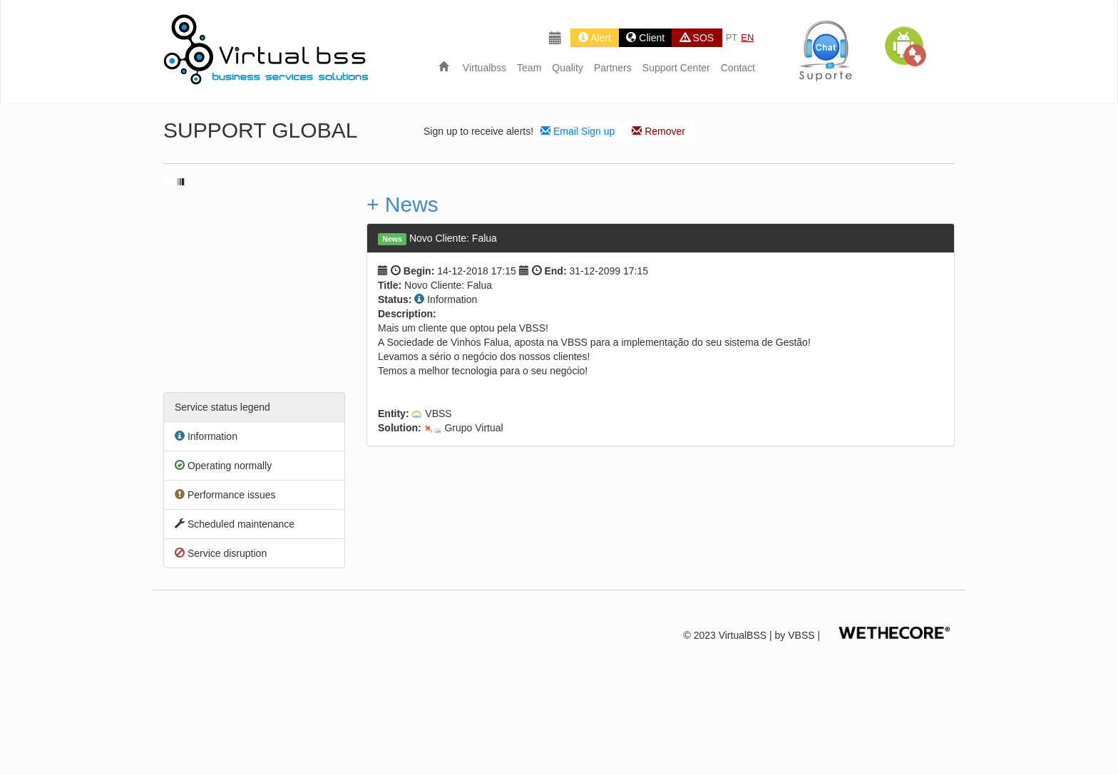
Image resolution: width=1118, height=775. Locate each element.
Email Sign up (577, 131)
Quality (567, 67)
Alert (594, 37)
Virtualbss (484, 67)
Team (529, 67)
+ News (402, 204)
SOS (697, 37)
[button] (905, 46)
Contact (738, 67)
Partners (613, 67)
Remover (658, 131)
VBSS (801, 635)
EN (747, 37)
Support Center (676, 67)
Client (645, 37)
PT (732, 37)
